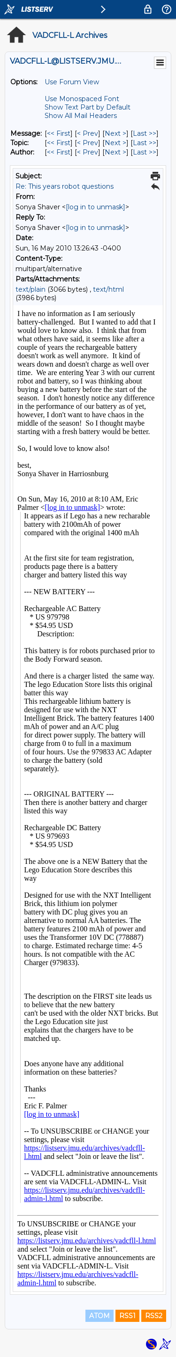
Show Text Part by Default (87, 107)
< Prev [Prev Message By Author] (87, 152)
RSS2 (153, 1316)
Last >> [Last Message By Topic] (144, 143)
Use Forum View (72, 82)
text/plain (30, 289)
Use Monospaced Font (82, 99)
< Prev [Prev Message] (87, 133)
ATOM (99, 1316)
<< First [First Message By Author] (58, 152)
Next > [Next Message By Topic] (115, 143)
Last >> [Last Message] (144, 133)
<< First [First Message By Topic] (58, 143)
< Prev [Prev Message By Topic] (87, 143)
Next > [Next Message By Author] (115, 152)
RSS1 (127, 1316)
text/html (108, 289)
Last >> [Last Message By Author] (144, 152)
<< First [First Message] (58, 133)
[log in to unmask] (95, 207)
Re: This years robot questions (64, 186)
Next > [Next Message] (115, 133)
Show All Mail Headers (81, 115)
